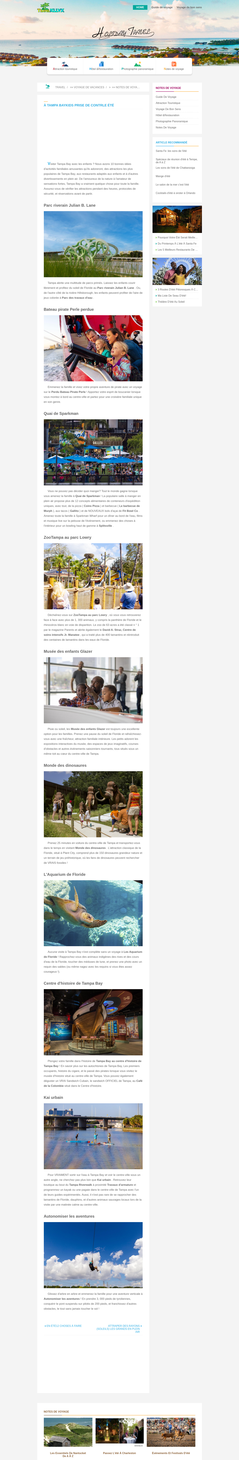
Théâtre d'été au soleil (171, 301)
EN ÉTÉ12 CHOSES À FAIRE (64, 1326)
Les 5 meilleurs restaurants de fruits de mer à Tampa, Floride (178, 249)
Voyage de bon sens (189, 7)
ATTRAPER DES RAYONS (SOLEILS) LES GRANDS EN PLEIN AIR (118, 1329)
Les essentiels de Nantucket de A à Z (68, 1455)
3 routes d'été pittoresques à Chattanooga (178, 289)
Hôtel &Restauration (167, 115)
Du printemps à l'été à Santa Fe (177, 243)
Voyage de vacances (89, 87)
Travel (60, 87)
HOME (140, 7)
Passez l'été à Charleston (119, 1453)
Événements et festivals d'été (171, 1453)
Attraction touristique (168, 103)
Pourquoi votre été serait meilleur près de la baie (178, 237)
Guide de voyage (161, 7)
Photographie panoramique (172, 121)
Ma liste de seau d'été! (172, 295)
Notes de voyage (128, 87)
